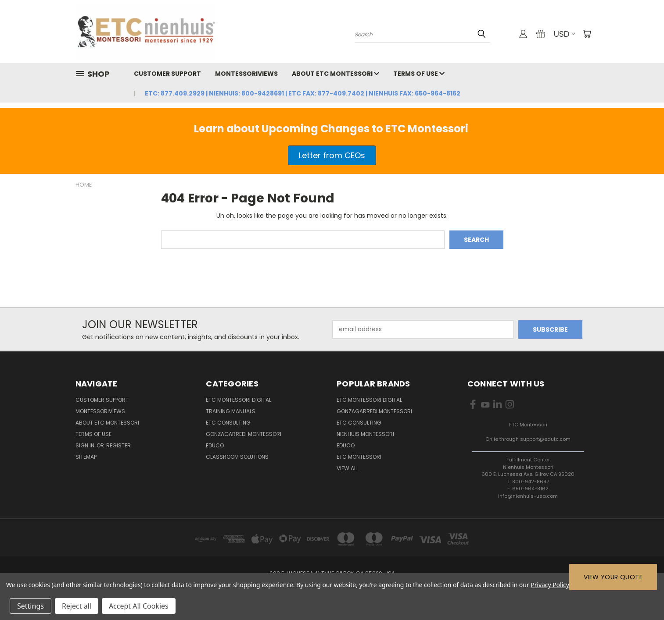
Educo (215, 445)
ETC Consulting (228, 422)
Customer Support (167, 73)
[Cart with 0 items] (586, 33)
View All (348, 468)
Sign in (85, 445)
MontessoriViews (246, 73)
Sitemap (86, 457)
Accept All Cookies (139, 606)
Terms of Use (419, 73)
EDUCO (346, 445)
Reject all (76, 606)
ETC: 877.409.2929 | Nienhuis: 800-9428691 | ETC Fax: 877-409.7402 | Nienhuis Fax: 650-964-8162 (302, 93)
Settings (30, 606)
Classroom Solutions (237, 457)
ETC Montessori (359, 457)
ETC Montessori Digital (238, 400)
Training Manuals (230, 411)
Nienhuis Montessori (365, 434)
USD (564, 33)
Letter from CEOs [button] (332, 155)
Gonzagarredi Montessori (243, 434)
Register (118, 445)
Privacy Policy (550, 585)
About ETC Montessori (335, 73)
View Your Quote (613, 577)
